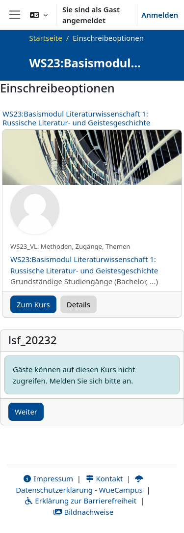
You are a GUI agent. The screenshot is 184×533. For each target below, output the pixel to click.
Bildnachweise (83, 512)
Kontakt (104, 478)
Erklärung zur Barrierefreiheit (80, 500)
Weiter (26, 411)
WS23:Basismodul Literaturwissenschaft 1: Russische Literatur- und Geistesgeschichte (76, 118)
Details (78, 304)
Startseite (45, 38)
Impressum (48, 478)
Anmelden (159, 15)
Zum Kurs (33, 304)
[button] (39, 15)
